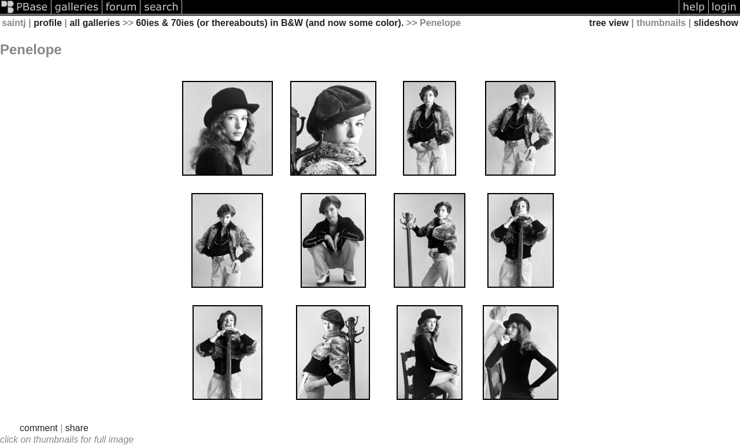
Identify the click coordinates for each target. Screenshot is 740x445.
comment (39, 428)
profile (48, 23)
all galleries (94, 23)
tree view (608, 23)
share (76, 428)
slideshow (716, 23)
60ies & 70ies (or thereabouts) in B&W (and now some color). (270, 23)
